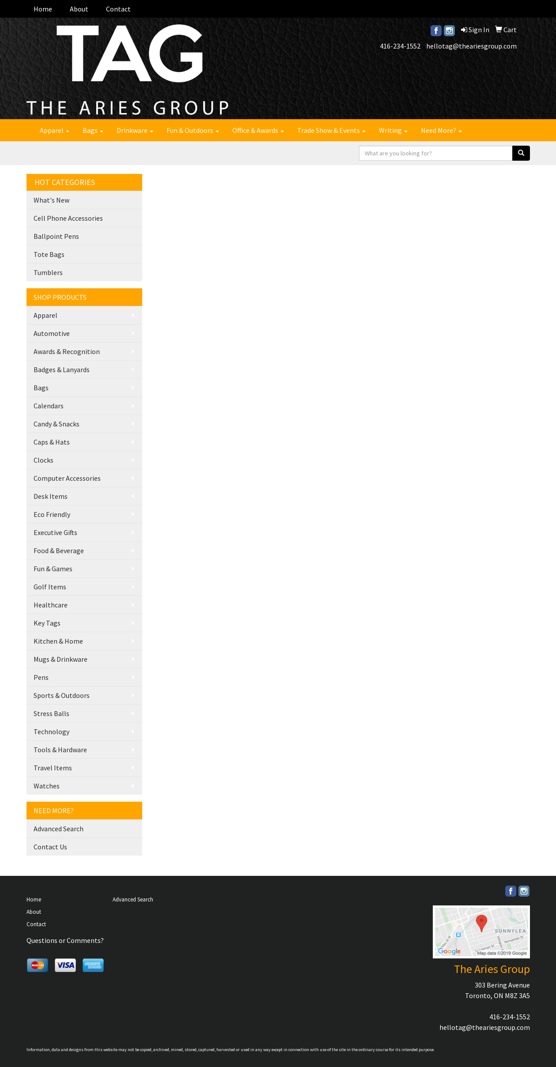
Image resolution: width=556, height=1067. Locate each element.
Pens (41, 677)
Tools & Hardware (60, 749)
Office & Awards (258, 130)
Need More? (441, 130)
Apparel (54, 130)
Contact (118, 8)
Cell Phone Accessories (68, 218)
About (79, 8)
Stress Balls (51, 713)
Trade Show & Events (331, 130)
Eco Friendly (52, 514)
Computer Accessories (67, 478)
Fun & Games (53, 568)
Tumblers (48, 272)
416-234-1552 (400, 45)
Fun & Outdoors (192, 130)
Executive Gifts (55, 532)
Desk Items (51, 496)
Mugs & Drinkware (60, 659)
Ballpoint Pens (56, 236)
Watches (47, 785)
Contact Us (50, 846)
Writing (393, 130)
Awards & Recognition (67, 351)
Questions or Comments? (65, 940)
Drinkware (135, 130)
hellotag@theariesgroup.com (471, 45)
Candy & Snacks (56, 423)
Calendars (49, 405)
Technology (51, 731)
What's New (51, 200)
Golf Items (50, 586)
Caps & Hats (52, 441)
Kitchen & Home (58, 641)
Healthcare (51, 604)
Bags (93, 130)
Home (43, 8)
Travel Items (53, 767)
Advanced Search (58, 828)
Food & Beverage (59, 550)
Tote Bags (49, 254)
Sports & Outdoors (62, 695)
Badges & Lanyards (62, 369)
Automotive (52, 333)
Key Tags (47, 622)
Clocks (43, 460)
